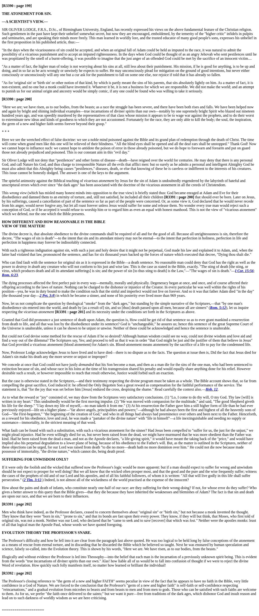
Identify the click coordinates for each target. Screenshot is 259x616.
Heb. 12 (212, 389)
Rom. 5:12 (218, 308)
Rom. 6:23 (10, 275)
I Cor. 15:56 (244, 271)
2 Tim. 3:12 (32, 480)
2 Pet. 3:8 (47, 296)
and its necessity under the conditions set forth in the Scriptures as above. (124, 312)
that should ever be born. (198, 197)
